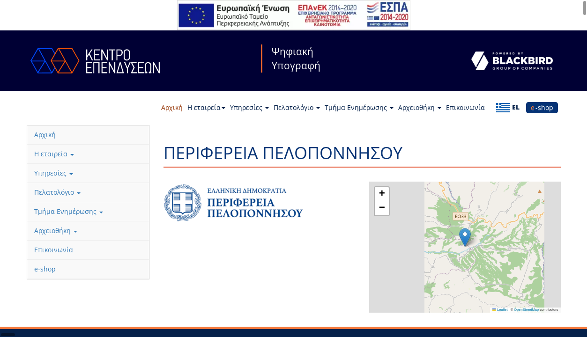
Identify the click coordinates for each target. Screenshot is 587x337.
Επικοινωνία (465, 107)
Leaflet (499, 310)
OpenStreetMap (526, 310)
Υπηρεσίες (249, 107)
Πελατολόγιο (297, 107)
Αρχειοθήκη (419, 107)
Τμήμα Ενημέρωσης (359, 107)
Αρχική (172, 107)
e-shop (542, 107)
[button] (465, 237)
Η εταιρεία (206, 107)
